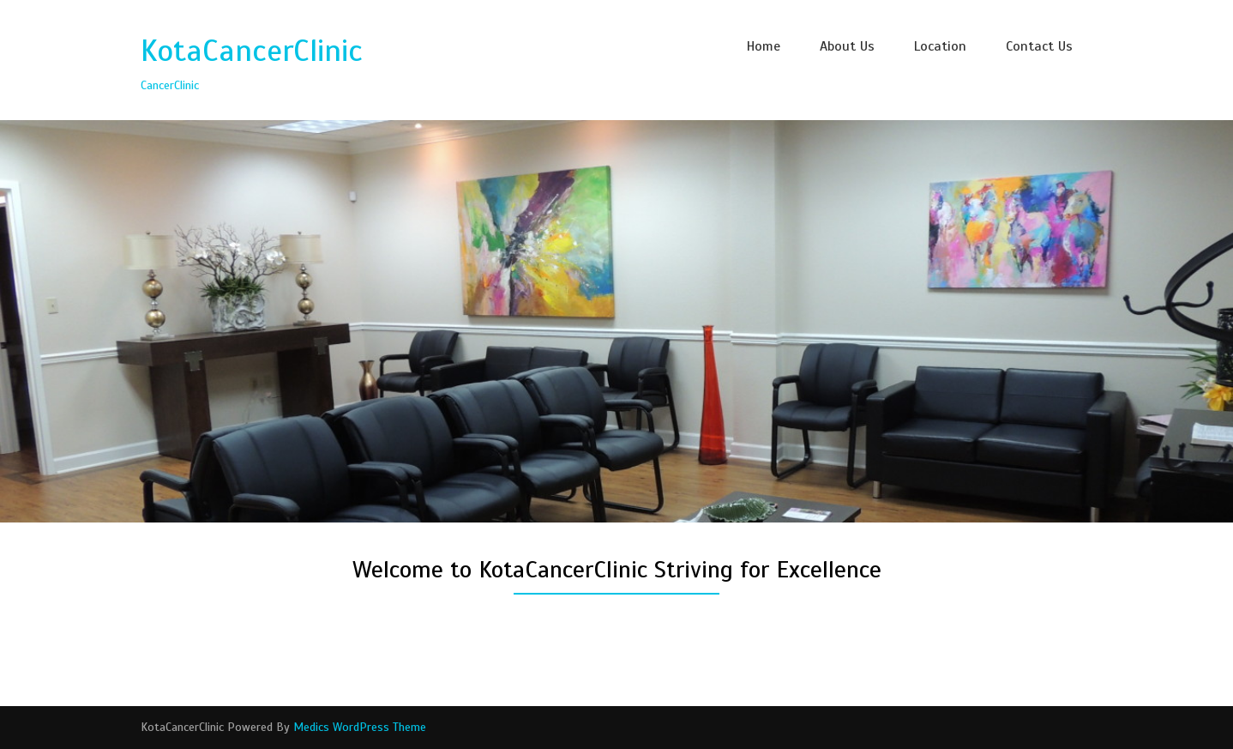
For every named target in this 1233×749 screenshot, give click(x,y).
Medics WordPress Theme (359, 727)
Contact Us (1039, 46)
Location (940, 46)
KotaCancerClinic (252, 50)
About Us (847, 46)
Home (763, 46)
